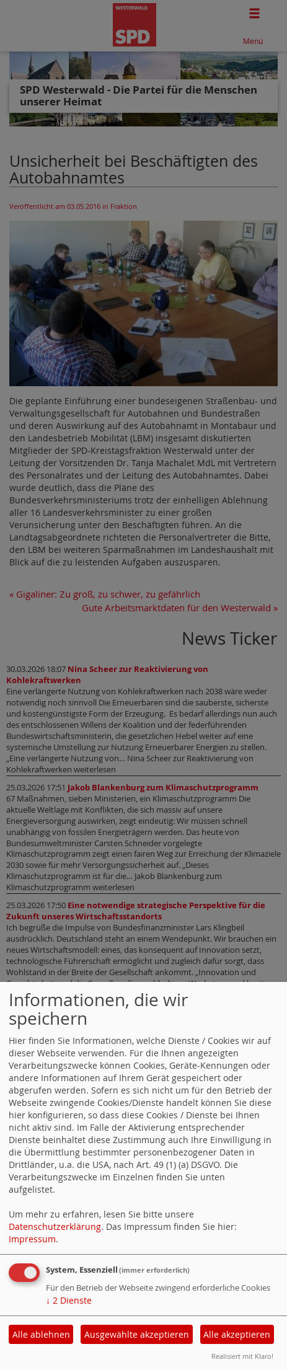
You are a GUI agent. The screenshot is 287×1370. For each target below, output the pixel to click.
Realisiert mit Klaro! (242, 1356)
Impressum (32, 1239)
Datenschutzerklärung (55, 1226)
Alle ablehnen (41, 1334)
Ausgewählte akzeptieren (136, 1334)
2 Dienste (69, 1300)
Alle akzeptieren (236, 1334)
